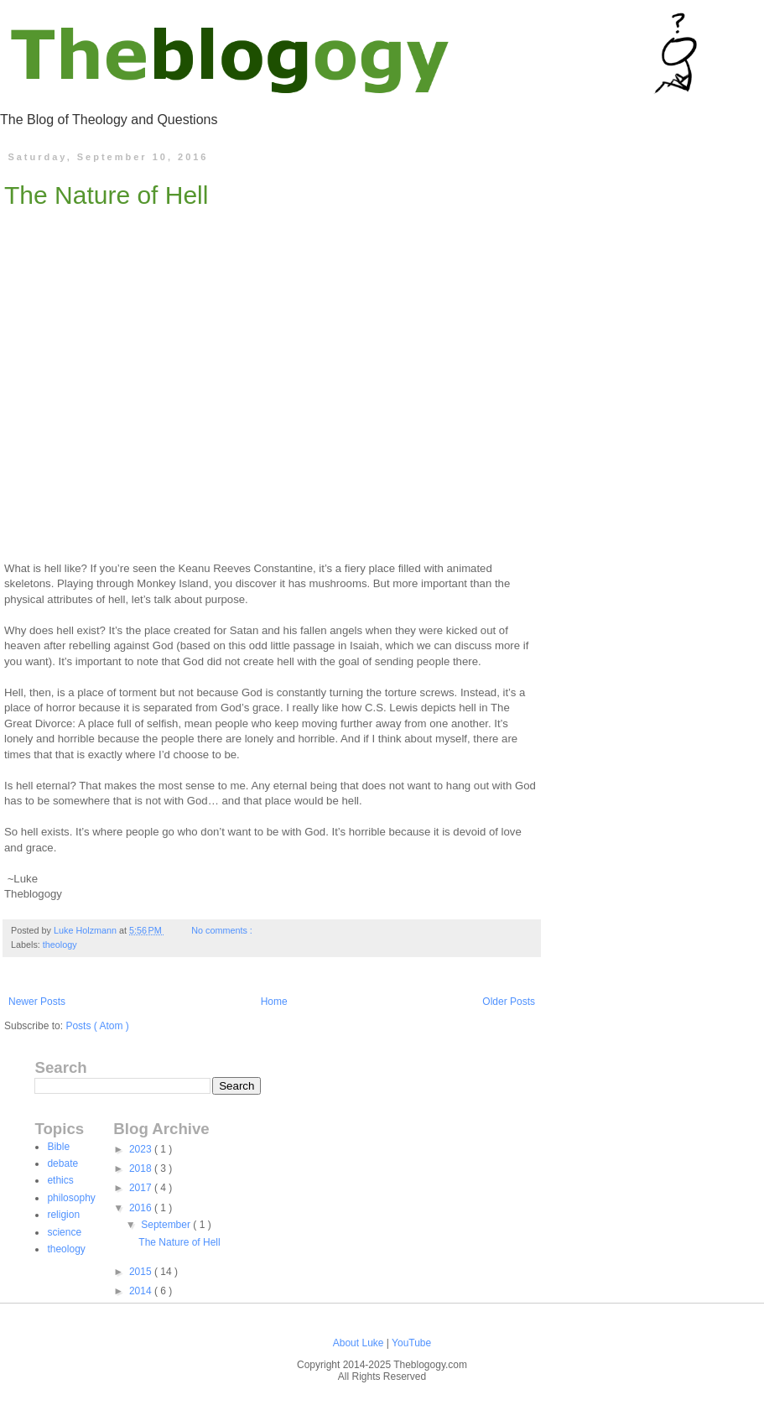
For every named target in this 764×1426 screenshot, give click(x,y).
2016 (141, 1208)
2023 (141, 1149)
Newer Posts (36, 1001)
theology (60, 944)
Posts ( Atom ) (96, 1026)
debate (62, 1163)
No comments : (223, 930)
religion (63, 1214)
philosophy (71, 1198)
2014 (141, 1291)
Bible (58, 1147)
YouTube (411, 1343)
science (64, 1232)
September (167, 1225)
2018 (141, 1168)
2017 (141, 1188)
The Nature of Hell (106, 195)
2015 (141, 1272)
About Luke (360, 1343)
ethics (60, 1180)
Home (274, 1001)
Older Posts (508, 1001)
